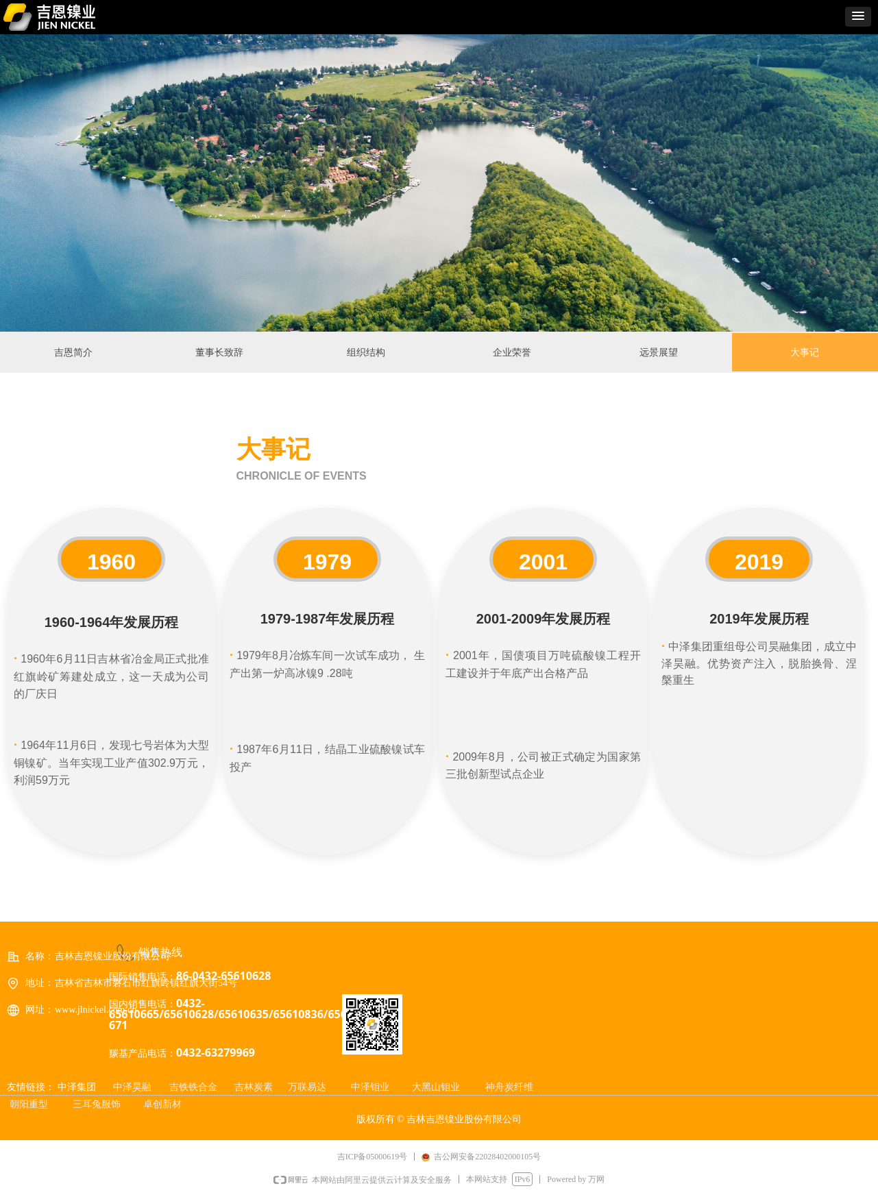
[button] (858, 17)
